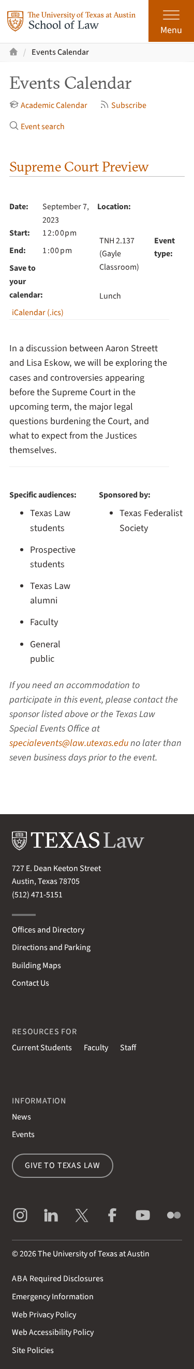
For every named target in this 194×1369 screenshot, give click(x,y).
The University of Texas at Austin (94, 1253)
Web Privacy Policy (44, 1314)
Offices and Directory (48, 930)
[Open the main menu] (171, 21)
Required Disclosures (57, 1278)
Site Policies (33, 1350)
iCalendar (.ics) (38, 312)
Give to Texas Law (62, 1165)
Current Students (42, 1047)
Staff (128, 1047)
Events (23, 1134)
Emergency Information (53, 1296)
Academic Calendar (48, 105)
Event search (37, 126)
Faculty (96, 1047)
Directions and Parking (51, 947)
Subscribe (123, 105)
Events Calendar (60, 52)
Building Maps (36, 965)
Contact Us (30, 983)
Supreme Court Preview (79, 166)
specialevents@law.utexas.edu (68, 743)
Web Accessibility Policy (53, 1332)
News (21, 1117)
